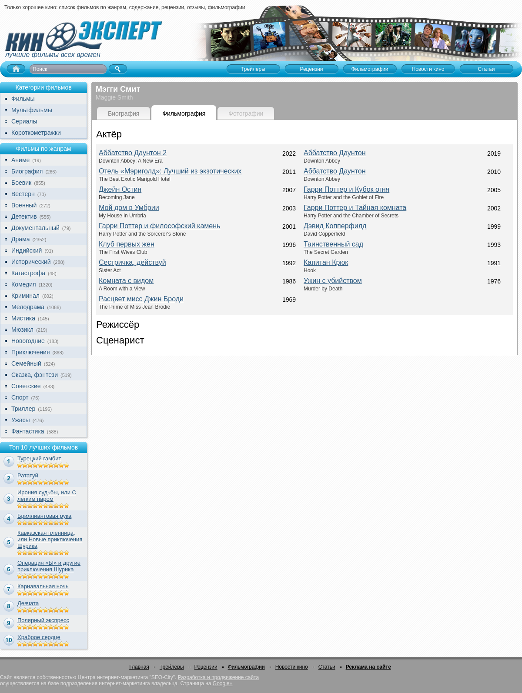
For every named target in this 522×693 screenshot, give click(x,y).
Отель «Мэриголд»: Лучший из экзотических (170, 171)
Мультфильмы (31, 110)
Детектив (24, 216)
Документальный (35, 227)
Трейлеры (172, 667)
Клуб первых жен (126, 244)
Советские (25, 386)
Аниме (20, 160)
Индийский (26, 250)
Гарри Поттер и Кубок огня (346, 189)
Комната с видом (126, 280)
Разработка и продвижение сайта (218, 677)
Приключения (30, 352)
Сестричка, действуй (132, 262)
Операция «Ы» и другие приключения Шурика (48, 566)
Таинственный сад (333, 244)
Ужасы (20, 419)
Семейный (26, 363)
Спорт (19, 397)
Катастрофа (28, 273)
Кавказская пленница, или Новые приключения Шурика (49, 539)
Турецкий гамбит (39, 458)
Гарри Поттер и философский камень (159, 226)
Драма (20, 239)
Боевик (21, 182)
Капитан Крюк (326, 262)
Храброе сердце (38, 637)
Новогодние (28, 340)
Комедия (23, 284)
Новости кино (291, 667)
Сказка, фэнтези (34, 374)
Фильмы (23, 98)
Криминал (25, 295)
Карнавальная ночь (43, 586)
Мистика (23, 318)
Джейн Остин (120, 189)
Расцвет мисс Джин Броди (141, 299)
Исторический (31, 261)
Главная (139, 667)
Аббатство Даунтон (335, 153)
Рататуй (27, 475)
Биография (27, 171)
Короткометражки (36, 132)
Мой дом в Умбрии (129, 207)
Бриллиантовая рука (44, 516)
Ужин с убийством (333, 280)
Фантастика (27, 431)
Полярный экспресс (43, 620)
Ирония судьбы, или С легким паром (46, 495)
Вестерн (23, 193)
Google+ (223, 683)
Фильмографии (246, 667)
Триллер (23, 408)
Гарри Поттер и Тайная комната (355, 207)
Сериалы (24, 121)
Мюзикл (22, 329)
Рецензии (206, 667)
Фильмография (183, 113)
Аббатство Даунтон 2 (133, 153)
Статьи (326, 667)
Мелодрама (27, 306)
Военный (24, 205)
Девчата (28, 603)
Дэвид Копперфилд (335, 226)
